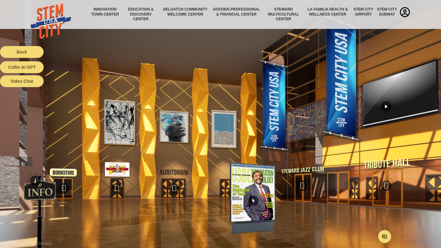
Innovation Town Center (105, 11)
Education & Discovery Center (141, 14)
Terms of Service (35, 243)
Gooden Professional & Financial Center (236, 11)
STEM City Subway (387, 11)
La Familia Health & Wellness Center (328, 11)
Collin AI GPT (22, 67)
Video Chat (22, 81)
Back (22, 51)
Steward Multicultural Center (283, 14)
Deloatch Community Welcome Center (185, 11)
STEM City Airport (363, 11)
